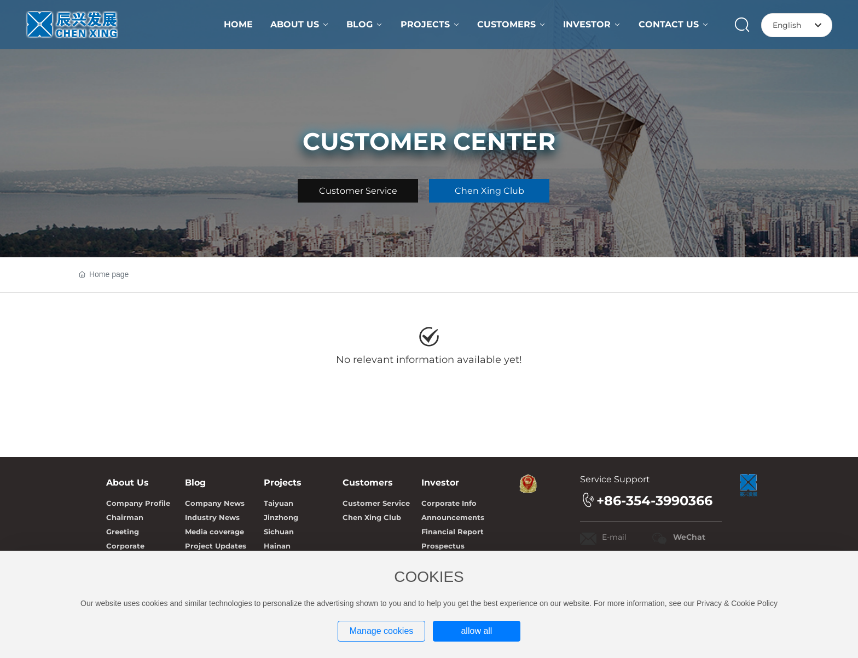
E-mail (614, 537)
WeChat (689, 537)
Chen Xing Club (489, 191)
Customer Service (358, 191)
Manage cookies (382, 631)
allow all (476, 631)
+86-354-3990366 (654, 501)
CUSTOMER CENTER (429, 141)
